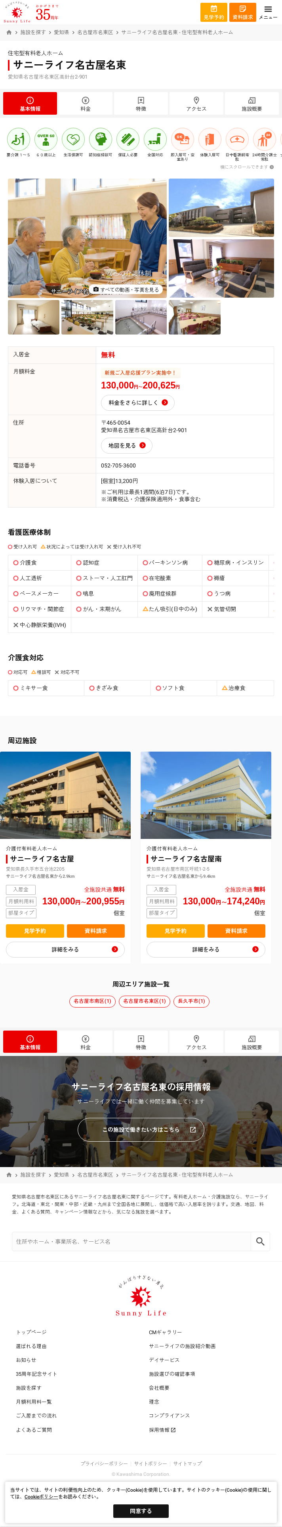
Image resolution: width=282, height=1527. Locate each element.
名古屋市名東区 (95, 32)
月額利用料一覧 (34, 1402)
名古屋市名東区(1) (144, 1001)
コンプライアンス (169, 1416)
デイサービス (164, 1360)
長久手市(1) (191, 1001)
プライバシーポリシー (104, 1464)
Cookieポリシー (41, 1497)
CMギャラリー (165, 1332)
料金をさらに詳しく (133, 403)
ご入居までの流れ (36, 1416)
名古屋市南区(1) (92, 1001)
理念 (154, 1402)
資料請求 (96, 931)
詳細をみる (65, 949)
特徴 (141, 104)
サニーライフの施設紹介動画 (182, 1346)
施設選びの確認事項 (172, 1374)
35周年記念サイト (36, 1374)
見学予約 (35, 931)
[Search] (260, 1241)
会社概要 (159, 1388)
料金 (85, 104)
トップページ (31, 1332)
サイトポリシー (150, 1464)
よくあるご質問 (34, 1430)
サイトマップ (187, 1464)
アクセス (196, 104)
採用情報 (162, 1430)
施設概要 (252, 104)
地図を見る (122, 445)
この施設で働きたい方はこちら (149, 1130)
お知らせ (26, 1360)
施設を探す (33, 32)
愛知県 (61, 32)
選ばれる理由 (31, 1346)
